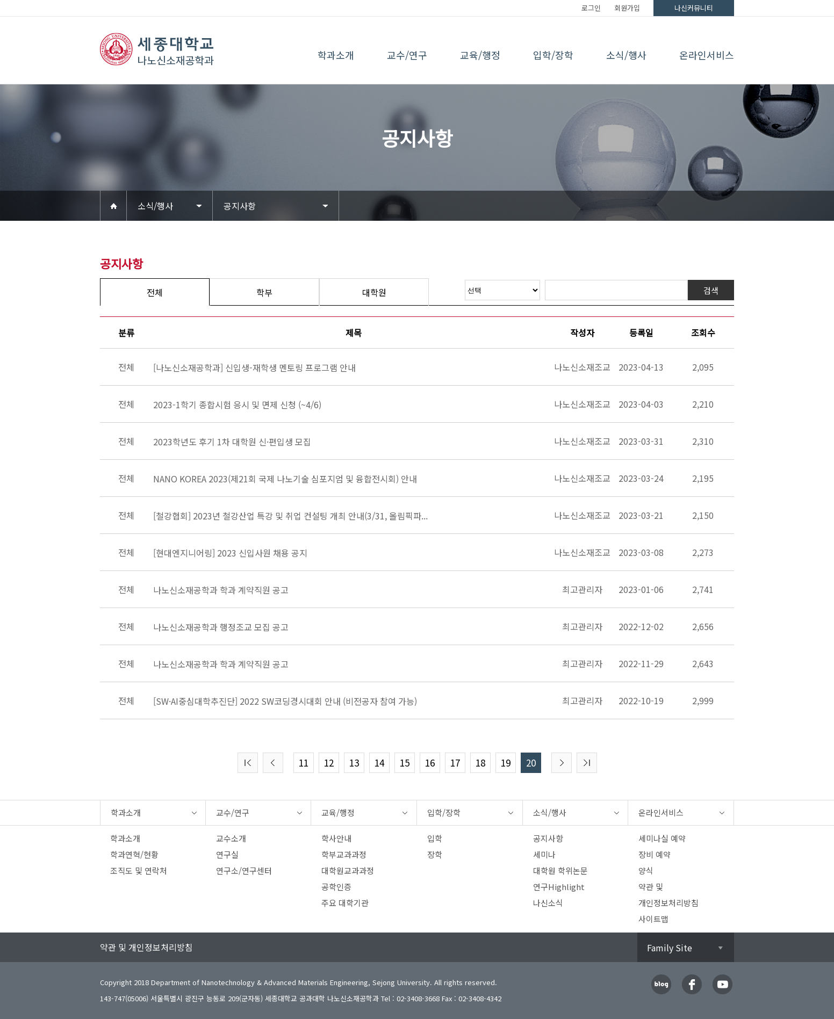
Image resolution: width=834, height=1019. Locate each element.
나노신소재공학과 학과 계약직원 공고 (221, 589)
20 (531, 762)
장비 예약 (654, 854)
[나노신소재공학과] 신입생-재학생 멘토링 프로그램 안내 (254, 367)
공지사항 (240, 205)
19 (506, 762)
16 (430, 762)
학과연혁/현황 (134, 854)
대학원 (374, 292)
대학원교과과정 (347, 870)
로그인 (591, 8)
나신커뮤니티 (693, 8)
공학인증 (336, 886)
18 (480, 762)
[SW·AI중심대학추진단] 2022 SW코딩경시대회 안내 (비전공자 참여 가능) (285, 701)
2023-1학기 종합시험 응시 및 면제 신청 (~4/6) (237, 404)
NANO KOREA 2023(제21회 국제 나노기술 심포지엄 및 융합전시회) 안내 (285, 478)
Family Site (669, 947)
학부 (264, 292)
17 (455, 762)
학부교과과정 (343, 854)
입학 (434, 838)
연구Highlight (559, 886)
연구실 (227, 854)
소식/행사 (626, 55)
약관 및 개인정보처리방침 (146, 947)
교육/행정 (480, 55)
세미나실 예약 (662, 838)
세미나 (544, 854)
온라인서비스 (706, 55)
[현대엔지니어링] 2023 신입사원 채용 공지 (230, 552)
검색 (710, 290)
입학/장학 (553, 55)
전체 (155, 292)
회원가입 (627, 8)
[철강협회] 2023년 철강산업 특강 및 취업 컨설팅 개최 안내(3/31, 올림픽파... (290, 515)
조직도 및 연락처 (138, 870)
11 (303, 762)
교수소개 (231, 838)
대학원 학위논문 (560, 870)
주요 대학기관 (345, 902)
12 (329, 762)
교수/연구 (407, 55)
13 (354, 762)
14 (379, 762)
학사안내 (336, 838)
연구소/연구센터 (244, 870)
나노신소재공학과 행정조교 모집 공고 (221, 626)
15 (404, 762)
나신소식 (548, 902)
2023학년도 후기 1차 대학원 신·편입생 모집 (232, 441)
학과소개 (336, 55)
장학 (434, 854)
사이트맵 (653, 918)
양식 (645, 870)
